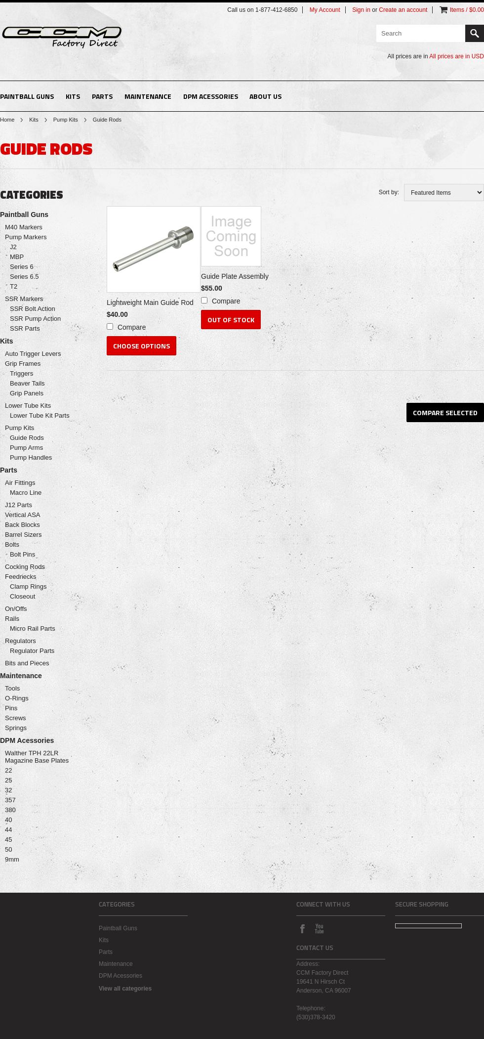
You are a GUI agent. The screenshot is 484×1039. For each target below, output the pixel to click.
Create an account (403, 9)
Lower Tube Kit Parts (40, 415)
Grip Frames (22, 363)
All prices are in (456, 56)
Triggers (21, 373)
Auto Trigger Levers (33, 353)
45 (8, 839)
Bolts (12, 544)
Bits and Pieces (27, 663)
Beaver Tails (27, 383)
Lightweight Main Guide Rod (150, 302)
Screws (15, 718)
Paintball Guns (27, 96)
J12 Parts (18, 505)
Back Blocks (22, 524)
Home (7, 120)
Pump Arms (26, 447)
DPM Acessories (210, 96)
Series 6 (22, 266)
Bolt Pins (22, 554)
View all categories (125, 988)
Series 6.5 (24, 276)
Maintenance (147, 96)
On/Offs (16, 608)
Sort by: (389, 192)
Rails (12, 618)
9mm (12, 859)
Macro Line (25, 492)
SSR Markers (24, 299)
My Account (325, 9)
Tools (12, 688)
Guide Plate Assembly (235, 276)
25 (8, 780)
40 (8, 819)
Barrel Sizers (23, 534)
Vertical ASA (22, 515)
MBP (17, 256)
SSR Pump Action (35, 318)
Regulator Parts (32, 650)
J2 (13, 247)
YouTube (319, 928)
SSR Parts (25, 328)
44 (8, 829)
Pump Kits (65, 120)
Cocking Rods (25, 566)
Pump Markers (26, 237)
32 (8, 790)
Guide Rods (27, 437)
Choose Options (141, 346)
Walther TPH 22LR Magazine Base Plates (37, 756)
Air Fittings (20, 482)
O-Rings (17, 698)
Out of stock (230, 319)
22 (8, 770)
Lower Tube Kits (28, 405)
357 (10, 800)
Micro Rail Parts (32, 628)
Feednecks (21, 576)
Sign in (361, 9)
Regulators (20, 641)
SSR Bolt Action (32, 308)
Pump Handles (31, 457)
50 (8, 849)
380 (10, 810)
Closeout (22, 596)
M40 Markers (23, 227)
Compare (132, 327)
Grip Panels (26, 393)
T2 (13, 286)
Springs (16, 728)
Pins (11, 708)
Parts (102, 96)
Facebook (302, 928)
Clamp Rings (28, 586)
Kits (73, 96)
